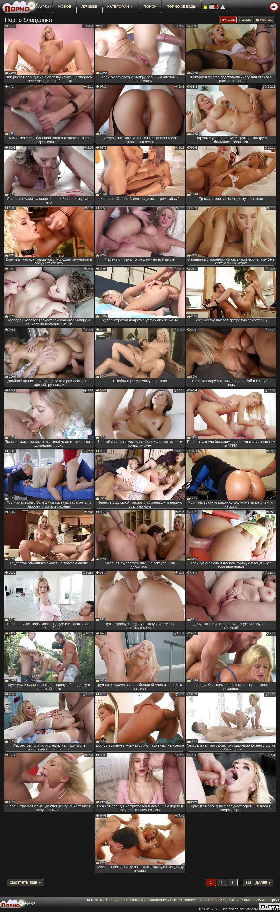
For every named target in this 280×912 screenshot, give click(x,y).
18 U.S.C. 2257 (212, 900)
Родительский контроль (260, 900)
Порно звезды (181, 6)
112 (248, 883)
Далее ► (263, 883)
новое (64, 6)
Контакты (95, 900)
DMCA (232, 900)
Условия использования (126, 900)
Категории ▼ (120, 6)
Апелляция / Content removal (172, 900)
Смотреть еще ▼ (26, 883)
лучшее (89, 6)
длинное (264, 20)
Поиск (150, 6)
